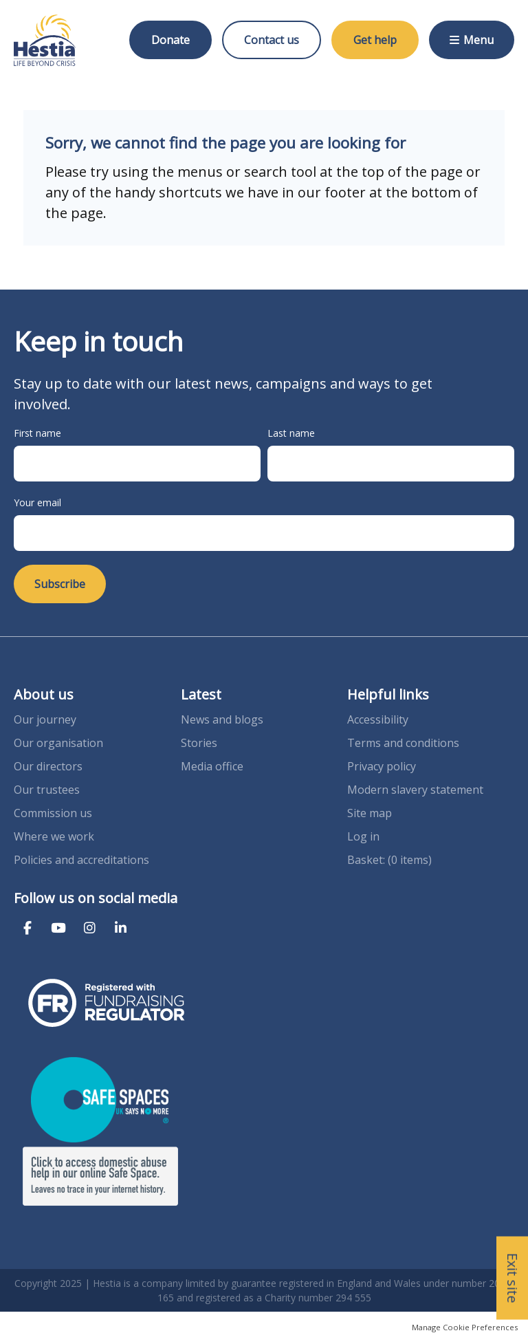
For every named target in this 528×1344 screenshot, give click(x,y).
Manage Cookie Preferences (465, 1327)
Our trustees (47, 789)
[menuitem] (389, 859)
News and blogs (222, 719)
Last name (291, 433)
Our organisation (58, 742)
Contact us (271, 39)
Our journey (46, 719)
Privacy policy (381, 766)
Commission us (53, 813)
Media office (212, 766)
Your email (37, 502)
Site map (369, 813)
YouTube (58, 928)
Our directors (48, 766)
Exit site (512, 1278)
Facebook (27, 928)
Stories (199, 742)
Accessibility (377, 719)
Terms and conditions (403, 742)
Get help (375, 39)
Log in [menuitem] (363, 836)
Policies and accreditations (81, 859)
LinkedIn (120, 928)
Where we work (54, 836)
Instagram (89, 928)
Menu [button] (478, 39)
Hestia (45, 40)
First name (37, 433)
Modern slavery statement (415, 789)
